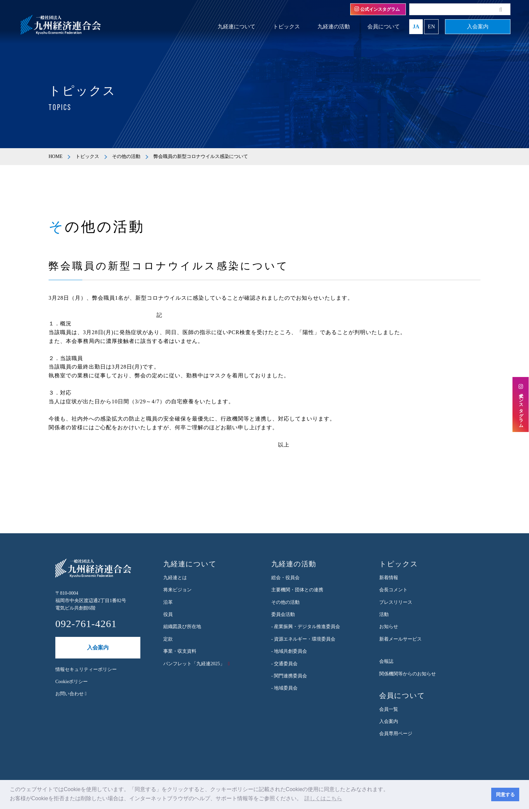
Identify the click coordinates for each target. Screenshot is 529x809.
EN (431, 26)
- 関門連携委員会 (289, 675)
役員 (168, 614)
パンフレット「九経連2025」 (194, 663)
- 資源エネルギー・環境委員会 (303, 639)
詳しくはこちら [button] (323, 798)
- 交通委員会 (284, 663)
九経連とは (175, 577)
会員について (383, 26)
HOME (55, 156)
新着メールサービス (400, 639)
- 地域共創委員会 (289, 651)
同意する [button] (505, 794)
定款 (168, 639)
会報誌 (386, 661)
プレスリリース (395, 602)
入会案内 (478, 26)
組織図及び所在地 (182, 626)
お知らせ (388, 626)
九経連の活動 (333, 26)
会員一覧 (388, 709)
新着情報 (388, 577)
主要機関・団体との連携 (297, 589)
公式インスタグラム (377, 9)
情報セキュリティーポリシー (86, 669)
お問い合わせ (71, 693)
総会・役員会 (285, 577)
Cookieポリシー (71, 681)
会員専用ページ (395, 733)
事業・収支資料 (179, 651)
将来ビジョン (177, 589)
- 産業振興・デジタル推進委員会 (305, 626)
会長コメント (393, 589)
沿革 (168, 602)
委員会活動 (283, 614)
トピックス (286, 26)
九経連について (236, 26)
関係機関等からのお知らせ (407, 673)
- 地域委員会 (284, 688)
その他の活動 (126, 156)
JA (416, 26)
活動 (384, 614)
